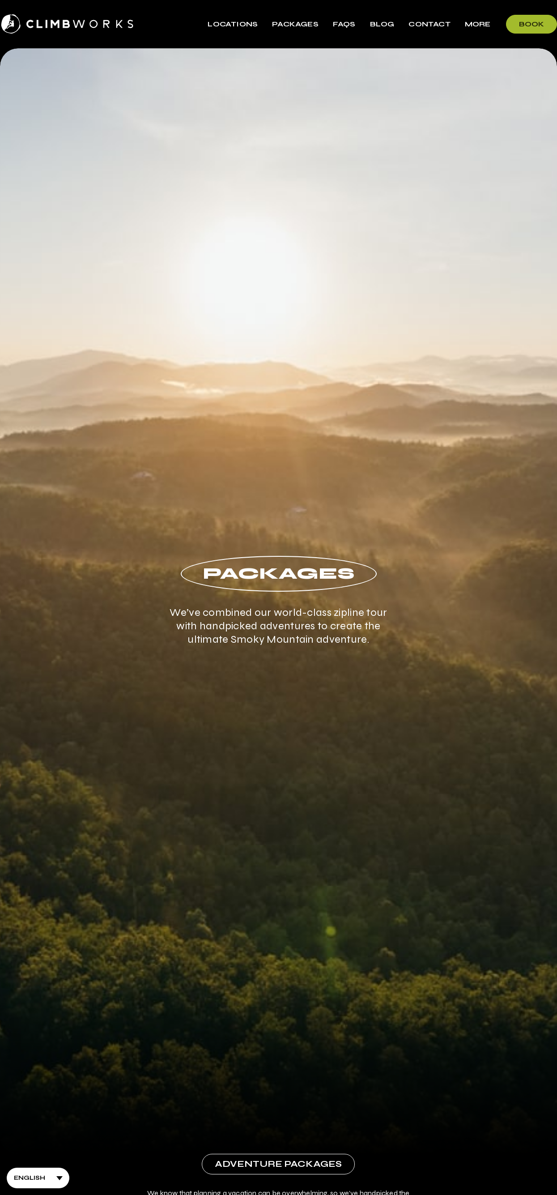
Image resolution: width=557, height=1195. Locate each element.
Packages (295, 24)
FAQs (344, 24)
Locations (233, 24)
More (478, 24)
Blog (382, 24)
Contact (429, 24)
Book (531, 24)
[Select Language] (38, 1178)
